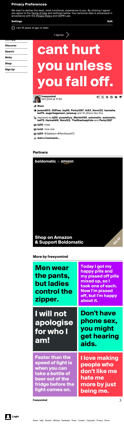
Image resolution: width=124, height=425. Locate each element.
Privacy (100, 421)
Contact (81, 421)
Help (42, 421)
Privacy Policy (44, 16)
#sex (40, 106)
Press (74, 421)
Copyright (90, 421)
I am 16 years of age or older (32, 28)
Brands (48, 421)
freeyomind (48, 96)
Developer (65, 421)
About (35, 421)
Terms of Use (39, 13)
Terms (107, 421)
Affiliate (56, 421)
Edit (110, 21)
